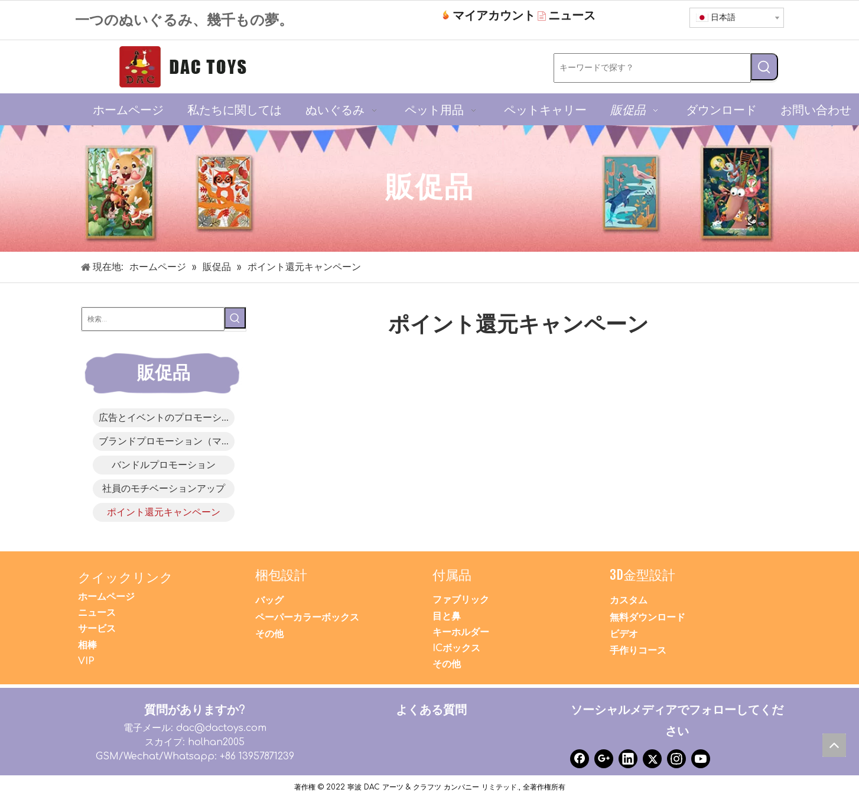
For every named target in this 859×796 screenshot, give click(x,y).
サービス (97, 628)
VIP (86, 661)
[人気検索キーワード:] (764, 66)
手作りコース (638, 650)
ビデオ (624, 634)
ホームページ (106, 597)
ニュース (97, 612)
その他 (269, 634)
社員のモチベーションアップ (163, 488)
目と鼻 (446, 616)
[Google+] (603, 758)
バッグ (269, 600)
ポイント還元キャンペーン (163, 512)
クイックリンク (125, 577)
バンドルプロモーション (164, 465)
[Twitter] (652, 758)
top (837, 748)
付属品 (451, 575)
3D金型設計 (642, 575)
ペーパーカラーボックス (307, 617)
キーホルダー (460, 632)
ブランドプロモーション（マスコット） (167, 441)
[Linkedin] (628, 758)
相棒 (87, 645)
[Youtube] (700, 758)
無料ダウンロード (647, 617)
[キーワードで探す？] (652, 68)
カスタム (628, 600)
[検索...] (153, 319)
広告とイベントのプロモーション (167, 417)
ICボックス (456, 648)
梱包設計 (281, 575)
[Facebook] (579, 758)
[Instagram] (676, 758)
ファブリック (460, 599)
